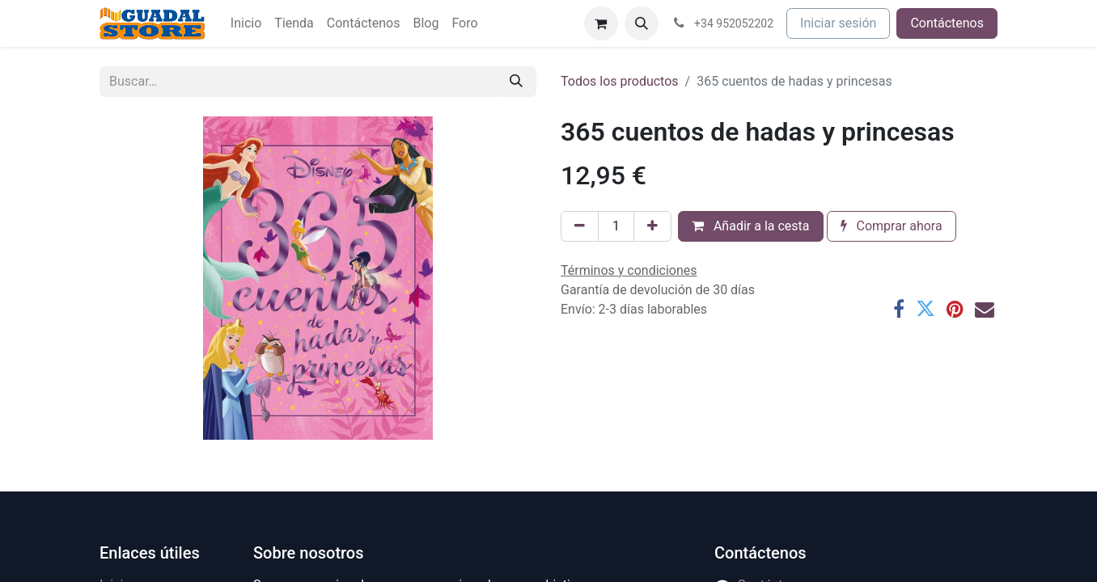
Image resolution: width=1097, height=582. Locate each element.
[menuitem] (246, 23)
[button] (642, 23)
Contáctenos (947, 23)
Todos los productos (620, 81)
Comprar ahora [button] (891, 226)
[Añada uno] (652, 226)
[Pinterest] (955, 308)
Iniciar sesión (838, 23)
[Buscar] (516, 81)
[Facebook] (898, 308)
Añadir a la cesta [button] (751, 226)
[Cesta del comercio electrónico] (601, 23)
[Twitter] (925, 308)
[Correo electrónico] (984, 308)
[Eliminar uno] (580, 226)
